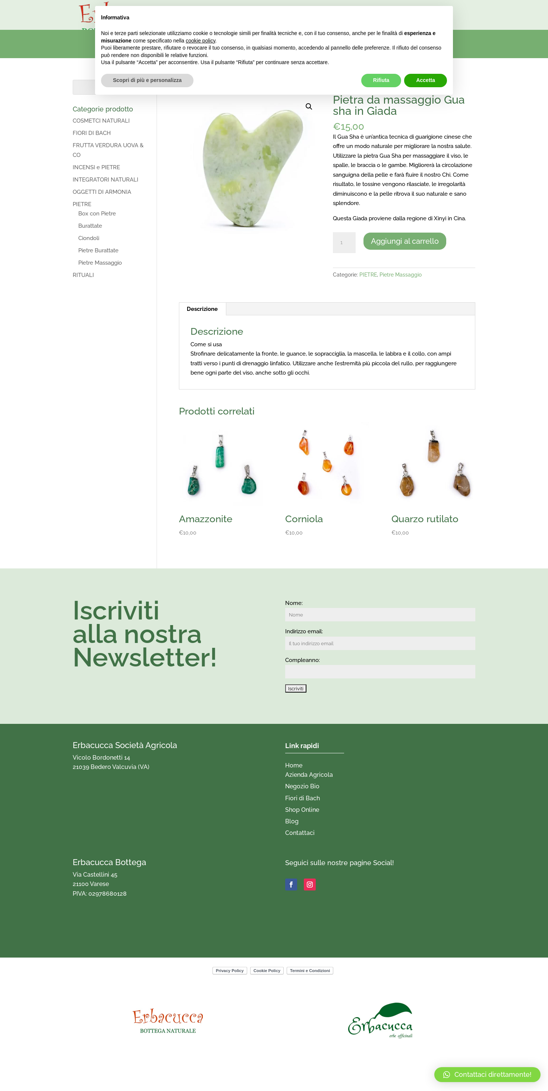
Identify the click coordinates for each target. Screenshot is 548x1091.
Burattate (90, 226)
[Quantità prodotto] (344, 242)
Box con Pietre (97, 213)
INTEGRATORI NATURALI (105, 179)
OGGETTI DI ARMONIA (102, 192)
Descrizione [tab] (202, 309)
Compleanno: (302, 660)
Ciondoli (88, 238)
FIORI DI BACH (92, 133)
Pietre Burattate (98, 250)
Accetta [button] (425, 80)
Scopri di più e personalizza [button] (147, 80)
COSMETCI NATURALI (101, 120)
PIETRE (368, 275)
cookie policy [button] (200, 41)
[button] (309, 106)
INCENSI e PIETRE (96, 167)
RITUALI (83, 275)
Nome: (294, 603)
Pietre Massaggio (400, 275)
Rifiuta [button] (381, 80)
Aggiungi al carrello (405, 241)
